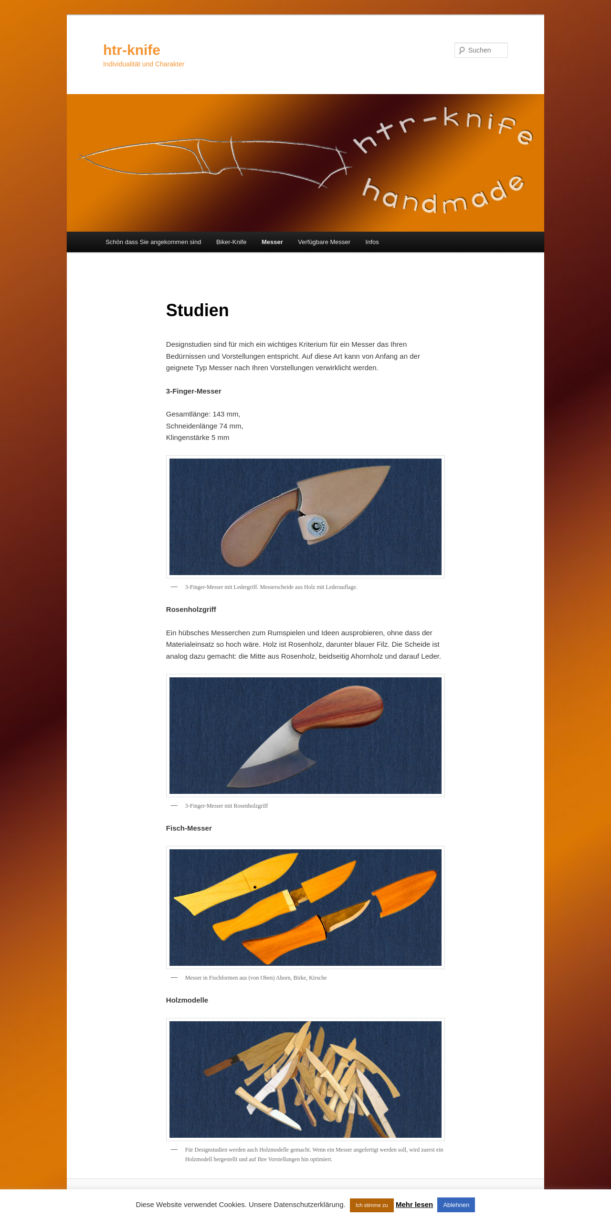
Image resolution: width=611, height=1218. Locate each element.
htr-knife (131, 50)
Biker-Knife (231, 242)
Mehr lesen (414, 1204)
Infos (372, 242)
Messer (272, 242)
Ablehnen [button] (456, 1204)
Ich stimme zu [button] (372, 1205)
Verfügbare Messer (324, 242)
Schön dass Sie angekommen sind (153, 242)
